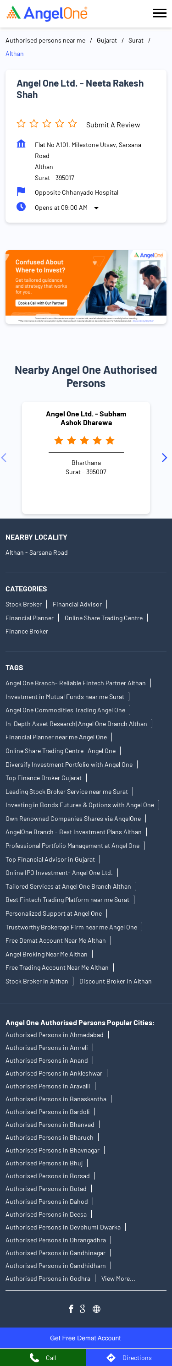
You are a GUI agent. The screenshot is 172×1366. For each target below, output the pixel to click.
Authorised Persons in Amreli (47, 1048)
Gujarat (107, 40)
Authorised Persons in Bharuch (50, 1138)
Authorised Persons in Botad (46, 1189)
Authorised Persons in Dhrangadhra (56, 1240)
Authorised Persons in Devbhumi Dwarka (63, 1227)
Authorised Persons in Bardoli (48, 1112)
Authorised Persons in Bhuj (44, 1163)
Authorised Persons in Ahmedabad (55, 1035)
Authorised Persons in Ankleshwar (54, 1073)
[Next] (166, 457)
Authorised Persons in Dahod (47, 1202)
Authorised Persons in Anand (47, 1061)
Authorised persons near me (45, 40)
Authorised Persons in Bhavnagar (53, 1150)
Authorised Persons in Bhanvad (50, 1125)
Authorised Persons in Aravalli (48, 1086)
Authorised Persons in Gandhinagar (55, 1253)
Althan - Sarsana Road (37, 552)
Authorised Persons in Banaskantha (56, 1099)
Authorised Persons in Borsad (48, 1176)
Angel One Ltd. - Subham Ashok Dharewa (86, 417)
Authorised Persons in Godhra (48, 1279)
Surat (136, 40)
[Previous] (5, 457)
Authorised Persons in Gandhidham (56, 1266)
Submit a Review (113, 124)
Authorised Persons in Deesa (46, 1214)
